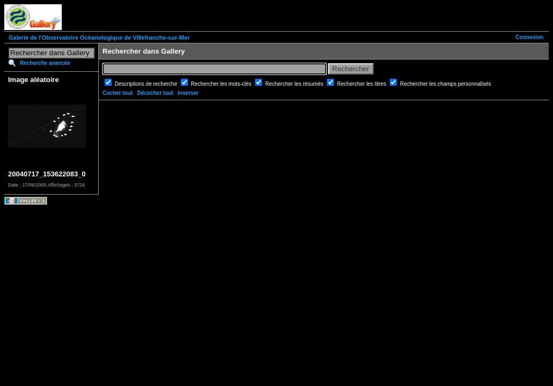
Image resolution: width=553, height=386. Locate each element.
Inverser (188, 93)
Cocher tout (118, 93)
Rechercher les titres (362, 84)
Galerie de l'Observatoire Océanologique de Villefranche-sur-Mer (99, 37)
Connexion (529, 37)
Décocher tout (155, 93)
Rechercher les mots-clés (222, 84)
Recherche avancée (45, 63)
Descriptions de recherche (147, 84)
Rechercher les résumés (295, 84)
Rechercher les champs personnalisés (445, 84)
